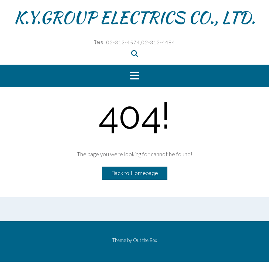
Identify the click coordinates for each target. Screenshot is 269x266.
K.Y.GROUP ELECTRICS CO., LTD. (134, 17)
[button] (134, 76)
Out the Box (145, 240)
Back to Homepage (135, 173)
